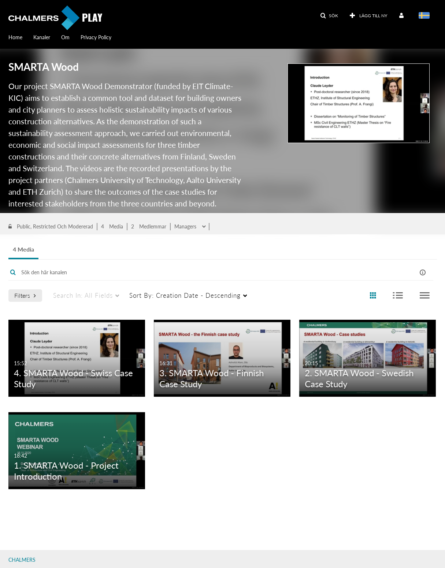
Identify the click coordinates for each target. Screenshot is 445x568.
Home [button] (15, 37)
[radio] (372, 333)
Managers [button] (186, 257)
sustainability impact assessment (76, 225)
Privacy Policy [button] (96, 37)
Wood (20, 225)
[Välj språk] (425, 16)
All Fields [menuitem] (83, 333)
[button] (329, 15)
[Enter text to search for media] (198, 310)
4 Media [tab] (23, 286)
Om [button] (65, 37)
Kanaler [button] (41, 37)
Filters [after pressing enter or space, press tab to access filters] (25, 332)
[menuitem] (20, 36)
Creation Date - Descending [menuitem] (185, 333)
